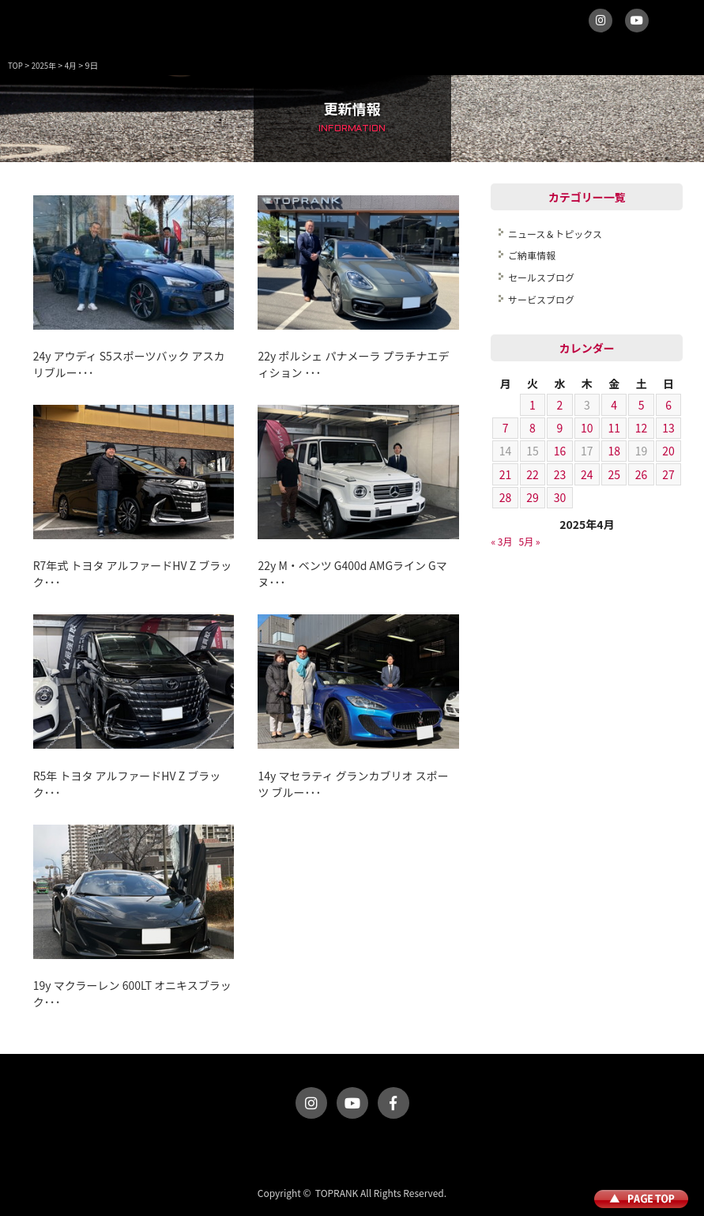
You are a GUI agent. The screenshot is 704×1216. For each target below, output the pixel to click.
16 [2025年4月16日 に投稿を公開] (560, 451)
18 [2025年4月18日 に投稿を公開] (614, 451)
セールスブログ (541, 277)
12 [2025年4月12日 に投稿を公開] (641, 428)
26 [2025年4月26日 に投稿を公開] (641, 474)
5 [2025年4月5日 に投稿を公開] (641, 405)
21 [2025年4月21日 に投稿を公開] (505, 474)
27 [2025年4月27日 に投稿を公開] (668, 474)
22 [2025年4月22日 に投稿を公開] (532, 474)
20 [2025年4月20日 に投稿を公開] (668, 451)
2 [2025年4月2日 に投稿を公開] (560, 405)
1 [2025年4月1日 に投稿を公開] (532, 405)
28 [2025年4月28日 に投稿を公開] (505, 497)
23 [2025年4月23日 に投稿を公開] (560, 474)
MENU (676, 27)
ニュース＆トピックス (555, 233)
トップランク (39, 27)
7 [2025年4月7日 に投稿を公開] (506, 428)
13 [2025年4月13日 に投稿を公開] (668, 428)
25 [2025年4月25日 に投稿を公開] (614, 474)
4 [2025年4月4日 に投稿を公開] (614, 405)
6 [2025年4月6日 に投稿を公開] (668, 405)
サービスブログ (541, 299)
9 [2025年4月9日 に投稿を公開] (560, 428)
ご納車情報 (531, 255)
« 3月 (501, 541)
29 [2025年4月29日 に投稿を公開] (532, 497)
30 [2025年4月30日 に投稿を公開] (560, 497)
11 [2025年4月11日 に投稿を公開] (614, 428)
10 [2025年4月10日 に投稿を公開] (587, 428)
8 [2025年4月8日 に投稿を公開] (532, 428)
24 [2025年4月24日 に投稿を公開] (587, 474)
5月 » (529, 541)
